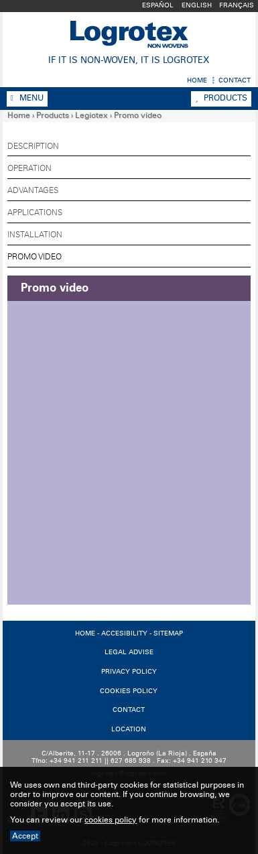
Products (221, 98)
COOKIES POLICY (128, 691)
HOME (85, 633)
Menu (27, 98)
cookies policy (110, 820)
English (197, 5)
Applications (34, 212)
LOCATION (128, 729)
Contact (234, 80)
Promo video (138, 115)
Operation (29, 168)
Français (236, 5)
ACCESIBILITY (124, 633)
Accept (25, 836)
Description (33, 146)
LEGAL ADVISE (129, 652)
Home (197, 80)
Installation (34, 234)
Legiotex (91, 115)
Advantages (32, 190)
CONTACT (129, 710)
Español (158, 5)
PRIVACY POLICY (129, 672)
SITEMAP (168, 633)
